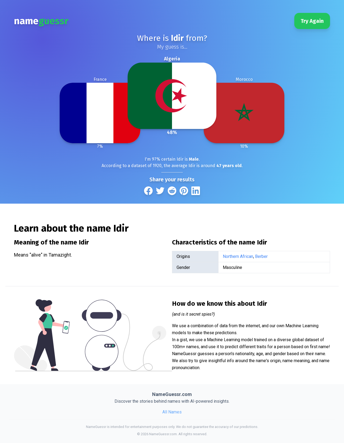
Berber (261, 256)
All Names (172, 412)
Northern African (238, 256)
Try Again (312, 21)
